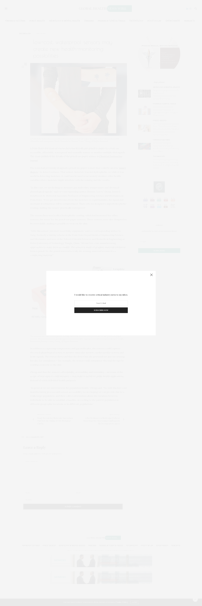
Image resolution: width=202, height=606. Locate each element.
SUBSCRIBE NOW (101, 310)
